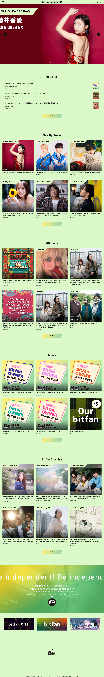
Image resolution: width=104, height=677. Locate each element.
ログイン (99, 2)
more (52, 115)
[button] (98, 34)
